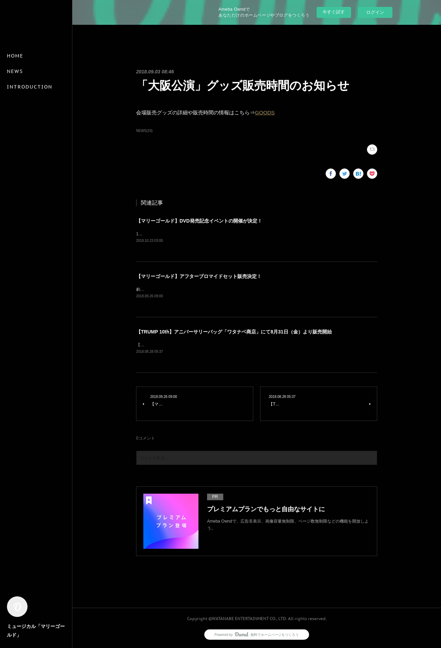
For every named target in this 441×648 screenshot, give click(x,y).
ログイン (375, 12)
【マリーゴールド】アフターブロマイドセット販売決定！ (198, 276)
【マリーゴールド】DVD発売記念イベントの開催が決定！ (199, 221)
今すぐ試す (333, 11)
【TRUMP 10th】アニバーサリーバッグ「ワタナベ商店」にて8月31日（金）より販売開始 (234, 332)
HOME (15, 56)
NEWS (15, 71)
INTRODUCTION (29, 87)
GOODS (265, 112)
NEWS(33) (144, 131)
